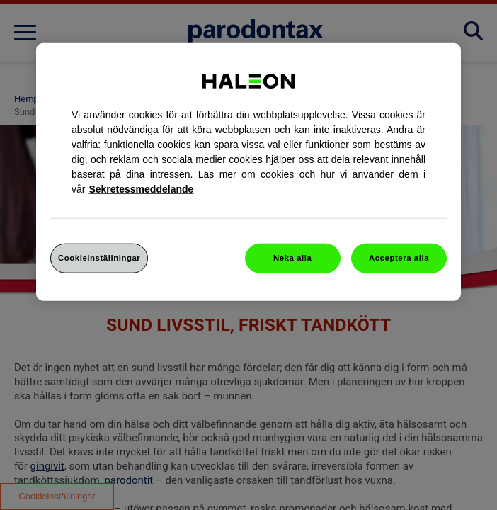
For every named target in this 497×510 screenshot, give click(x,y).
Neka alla (292, 258)
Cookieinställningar (99, 258)
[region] (248, 172)
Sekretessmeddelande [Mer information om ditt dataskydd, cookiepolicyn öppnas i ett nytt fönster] (140, 189)
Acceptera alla (399, 258)
